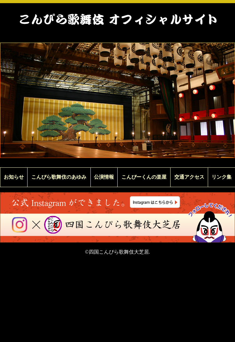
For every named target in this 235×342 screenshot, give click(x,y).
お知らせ (14, 177)
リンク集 (222, 177)
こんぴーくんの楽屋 (143, 177)
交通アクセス (189, 177)
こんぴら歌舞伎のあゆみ (58, 177)
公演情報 (104, 177)
